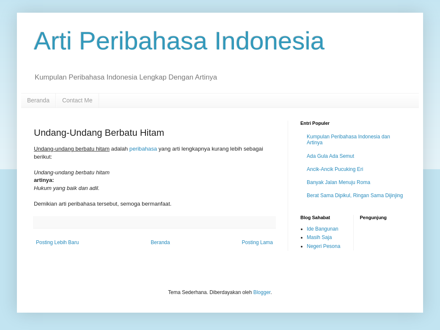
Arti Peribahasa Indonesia (179, 41)
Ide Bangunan (322, 229)
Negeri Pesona (323, 246)
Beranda (38, 100)
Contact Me (77, 100)
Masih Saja (319, 237)
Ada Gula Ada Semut (330, 156)
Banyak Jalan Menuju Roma (338, 182)
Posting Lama (257, 242)
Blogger (262, 292)
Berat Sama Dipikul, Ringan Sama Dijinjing (355, 195)
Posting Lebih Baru (57, 242)
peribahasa (143, 149)
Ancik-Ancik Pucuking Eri (335, 169)
